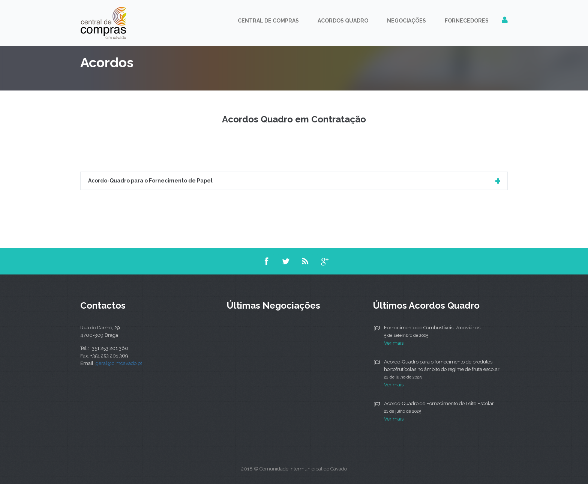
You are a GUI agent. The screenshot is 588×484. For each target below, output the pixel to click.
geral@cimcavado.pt (119, 363)
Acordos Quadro (343, 21)
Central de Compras (268, 21)
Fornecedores (467, 21)
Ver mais (394, 343)
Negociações (406, 21)
